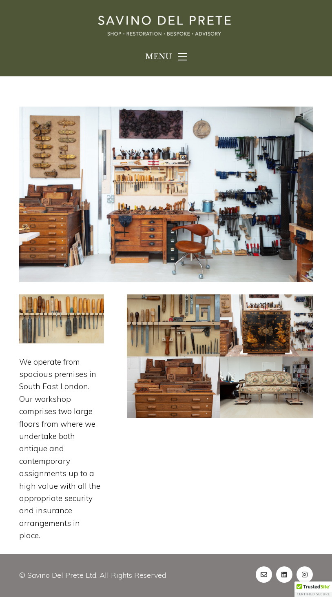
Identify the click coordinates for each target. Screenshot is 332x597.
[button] (313, 589)
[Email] (264, 574)
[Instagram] (305, 574)
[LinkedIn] (284, 574)
